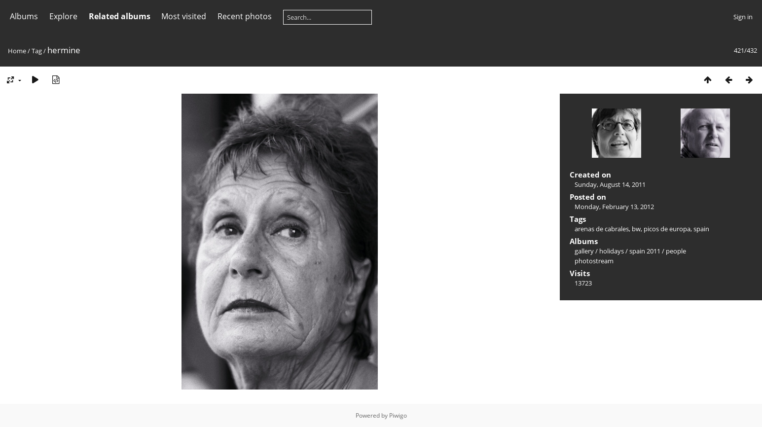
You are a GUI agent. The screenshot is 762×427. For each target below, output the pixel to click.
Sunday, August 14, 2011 (610, 184)
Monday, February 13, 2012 (614, 206)
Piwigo (398, 415)
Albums (24, 16)
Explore (63, 16)
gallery (584, 251)
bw (636, 228)
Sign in (743, 16)
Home (17, 50)
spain (701, 228)
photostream (594, 260)
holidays (611, 251)
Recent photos (245, 16)
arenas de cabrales (602, 228)
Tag (37, 50)
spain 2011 (644, 251)
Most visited (183, 16)
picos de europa (667, 228)
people (676, 251)
